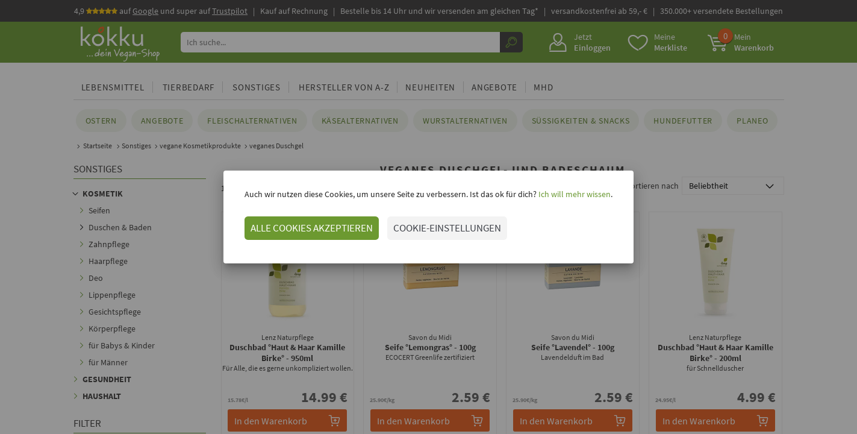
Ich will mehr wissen (574, 194)
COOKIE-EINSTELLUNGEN (447, 227)
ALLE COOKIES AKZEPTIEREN (312, 227)
